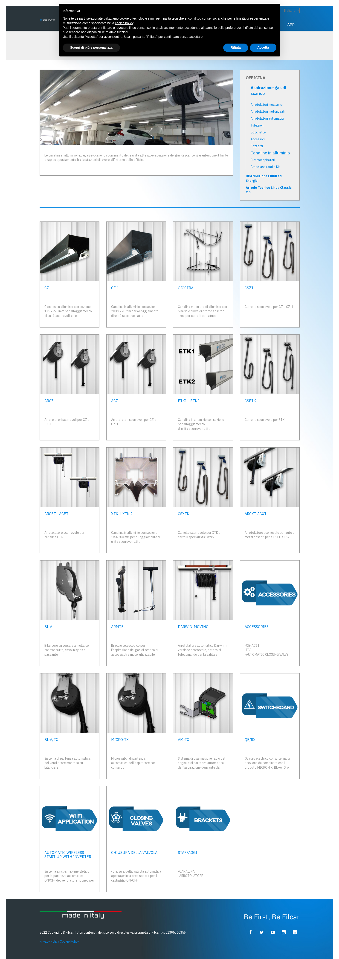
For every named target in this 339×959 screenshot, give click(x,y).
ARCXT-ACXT (256, 513)
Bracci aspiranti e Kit (265, 167)
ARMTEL (118, 626)
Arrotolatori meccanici (267, 105)
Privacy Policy (49, 941)
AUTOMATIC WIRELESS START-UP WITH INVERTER (67, 854)
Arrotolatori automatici (267, 118)
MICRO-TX (120, 739)
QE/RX (250, 739)
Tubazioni (257, 125)
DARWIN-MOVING (193, 626)
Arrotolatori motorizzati (268, 111)
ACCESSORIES (257, 626)
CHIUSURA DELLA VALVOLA (134, 852)
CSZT (249, 288)
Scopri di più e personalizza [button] (91, 47)
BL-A (48, 626)
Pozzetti (257, 146)
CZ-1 (115, 288)
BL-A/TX (51, 739)
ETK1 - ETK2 (189, 400)
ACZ (114, 400)
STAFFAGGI (187, 852)
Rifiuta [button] (236, 47)
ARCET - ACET (56, 513)
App (291, 25)
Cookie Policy (69, 941)
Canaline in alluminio (270, 153)
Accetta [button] (263, 47)
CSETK (250, 400)
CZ (46, 288)
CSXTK (183, 513)
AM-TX (183, 739)
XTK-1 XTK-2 (122, 513)
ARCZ (49, 400)
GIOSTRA (185, 288)
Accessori (258, 139)
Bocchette (258, 132)
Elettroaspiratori (263, 160)
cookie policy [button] (124, 23)
